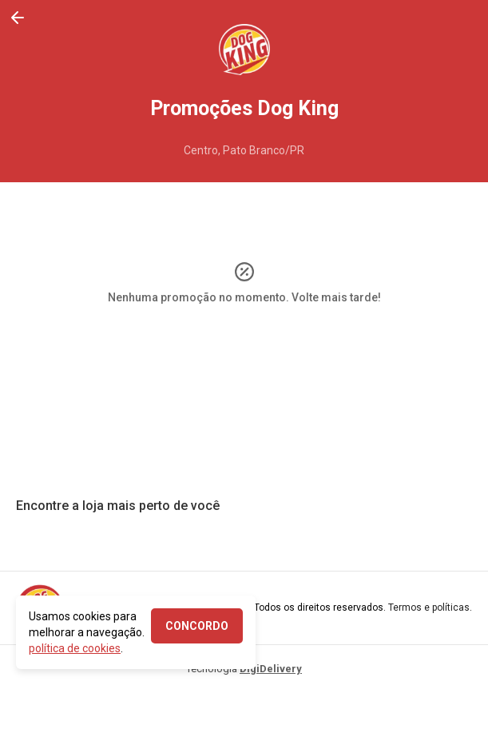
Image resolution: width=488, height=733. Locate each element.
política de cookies (75, 648)
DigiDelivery (271, 669)
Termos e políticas (429, 607)
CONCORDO (196, 625)
